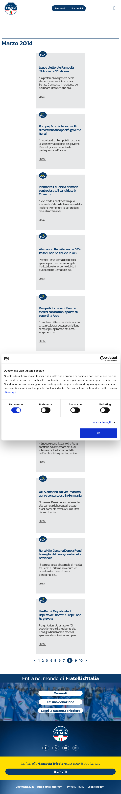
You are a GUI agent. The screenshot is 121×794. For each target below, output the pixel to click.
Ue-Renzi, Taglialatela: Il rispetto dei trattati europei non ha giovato (60, 615)
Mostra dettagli (101, 422)
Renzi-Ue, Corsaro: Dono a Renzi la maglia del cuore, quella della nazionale (60, 554)
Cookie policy (95, 786)
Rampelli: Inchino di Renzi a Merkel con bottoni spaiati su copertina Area (58, 312)
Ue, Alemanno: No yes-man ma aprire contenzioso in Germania (60, 493)
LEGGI (42, 97)
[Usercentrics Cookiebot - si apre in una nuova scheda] (102, 358)
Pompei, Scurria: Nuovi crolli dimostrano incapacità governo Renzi (60, 130)
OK (98, 432)
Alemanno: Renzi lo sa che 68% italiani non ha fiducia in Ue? (60, 251)
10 (81, 660)
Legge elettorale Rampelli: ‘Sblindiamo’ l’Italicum (56, 69)
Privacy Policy (75, 786)
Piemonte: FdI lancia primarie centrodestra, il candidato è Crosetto (58, 190)
